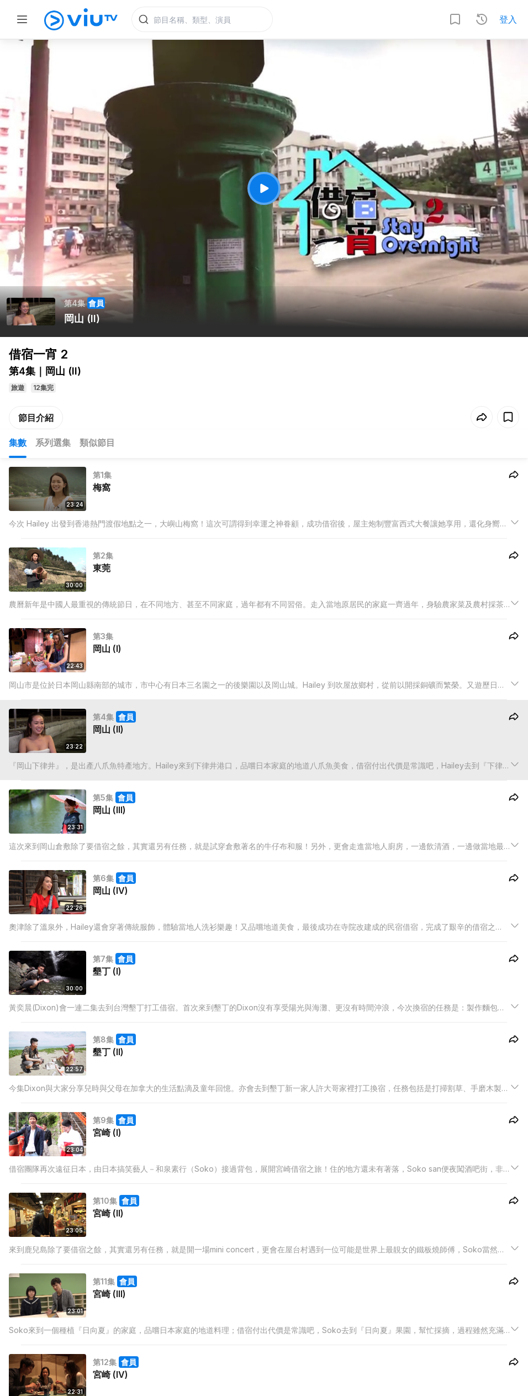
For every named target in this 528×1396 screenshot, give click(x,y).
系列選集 (53, 443)
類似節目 (97, 443)
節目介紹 (36, 418)
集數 (18, 443)
